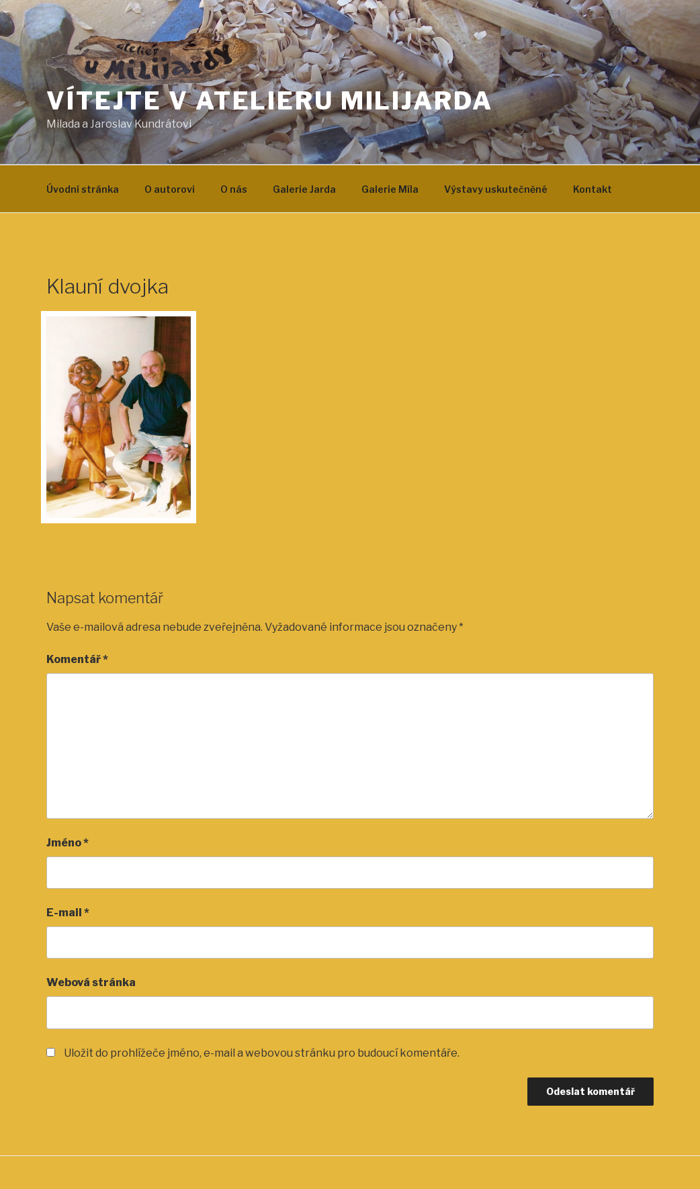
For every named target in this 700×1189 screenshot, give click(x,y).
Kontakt (592, 189)
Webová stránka (91, 982)
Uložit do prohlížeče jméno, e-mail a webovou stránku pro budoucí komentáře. (262, 1053)
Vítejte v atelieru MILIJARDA (269, 101)
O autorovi (169, 189)
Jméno (67, 842)
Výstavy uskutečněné (496, 189)
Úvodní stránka (82, 189)
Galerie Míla (390, 189)
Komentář (77, 659)
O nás (233, 189)
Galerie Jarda (304, 189)
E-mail (67, 912)
